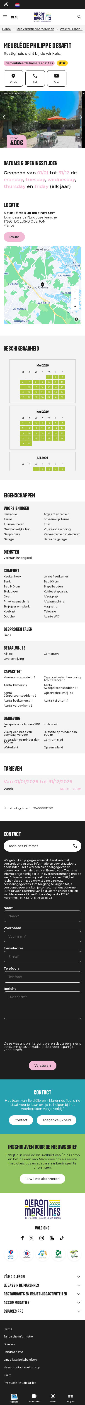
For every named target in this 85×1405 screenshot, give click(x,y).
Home (6, 29)
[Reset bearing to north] (75, 306)
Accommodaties (16, 1303)
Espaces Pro (14, 1311)
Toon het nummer (23, 846)
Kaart (7, 1375)
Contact (21, 1120)
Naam (8, 908)
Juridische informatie (18, 1336)
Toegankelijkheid (56, 1120)
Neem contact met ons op (22, 1367)
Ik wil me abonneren (42, 1179)
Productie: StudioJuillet (20, 1383)
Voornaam (12, 928)
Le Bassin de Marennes (21, 1285)
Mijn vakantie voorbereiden (35, 29)
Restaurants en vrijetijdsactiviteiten (35, 1294)
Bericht (10, 989)
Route (14, 237)
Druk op (9, 1344)
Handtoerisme (14, 1352)
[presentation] (38, 1033)
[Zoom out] (75, 298)
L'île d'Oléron (14, 1277)
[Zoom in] (75, 290)
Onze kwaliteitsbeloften (20, 1359)
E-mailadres (14, 948)
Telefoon (11, 969)
